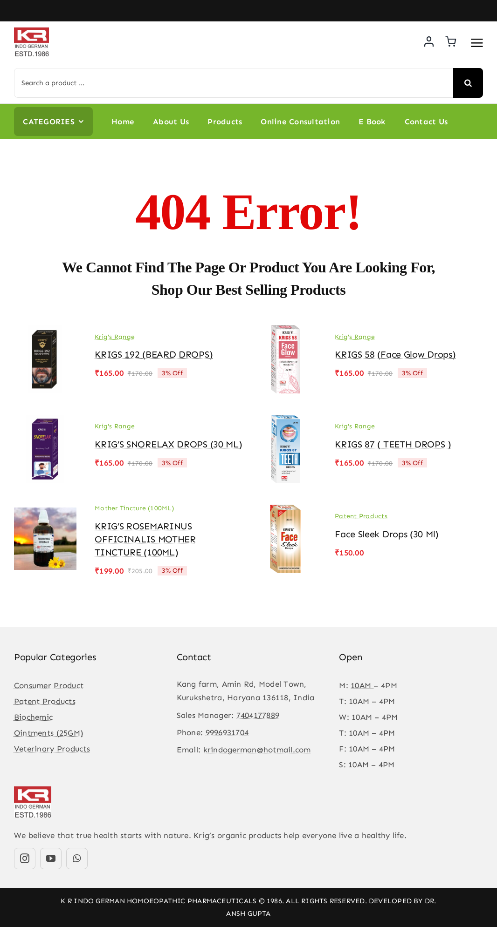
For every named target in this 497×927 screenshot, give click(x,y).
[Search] (468, 83)
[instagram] (24, 858)
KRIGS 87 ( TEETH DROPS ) (393, 444)
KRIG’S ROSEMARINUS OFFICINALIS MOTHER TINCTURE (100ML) (145, 539)
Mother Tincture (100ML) (134, 508)
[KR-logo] (31, 31)
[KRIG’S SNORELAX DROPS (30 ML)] (45, 421)
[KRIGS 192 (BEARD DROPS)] (45, 331)
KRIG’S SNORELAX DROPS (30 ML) (168, 444)
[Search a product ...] (233, 83)
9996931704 (227, 732)
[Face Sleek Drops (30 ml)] (285, 511)
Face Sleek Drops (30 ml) (387, 534)
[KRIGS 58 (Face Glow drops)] (285, 331)
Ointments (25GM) (48, 733)
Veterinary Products (52, 748)
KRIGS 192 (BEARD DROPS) (154, 354)
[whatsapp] (77, 858)
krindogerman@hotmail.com (257, 749)
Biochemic (33, 717)
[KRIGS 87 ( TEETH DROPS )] (285, 421)
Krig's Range (115, 337)
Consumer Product (48, 685)
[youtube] (51, 858)
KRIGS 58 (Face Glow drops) (395, 354)
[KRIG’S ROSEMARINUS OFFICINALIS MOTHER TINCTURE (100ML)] (45, 511)
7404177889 (258, 715)
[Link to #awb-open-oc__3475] (477, 43)
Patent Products (361, 516)
